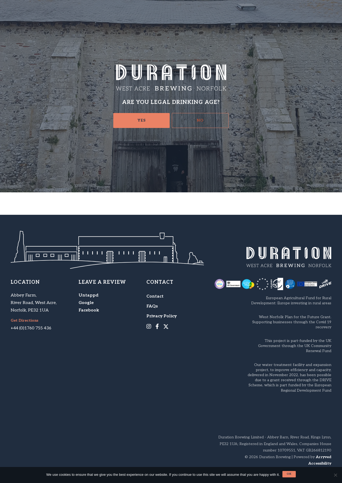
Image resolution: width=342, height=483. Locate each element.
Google (86, 302)
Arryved (323, 457)
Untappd (89, 295)
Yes (142, 120)
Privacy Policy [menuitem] (161, 316)
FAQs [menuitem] (152, 306)
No (200, 120)
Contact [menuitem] (155, 296)
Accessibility (319, 463)
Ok (289, 474)
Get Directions (24, 320)
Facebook (89, 310)
